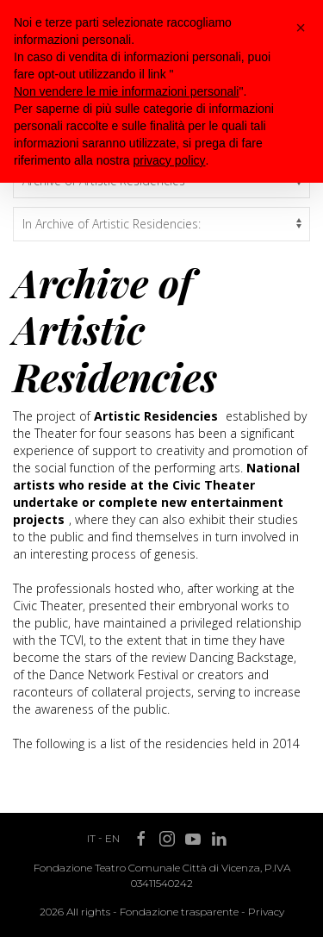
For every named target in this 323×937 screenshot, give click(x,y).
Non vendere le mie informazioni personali (126, 91)
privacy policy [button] (170, 160)
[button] (300, 27)
